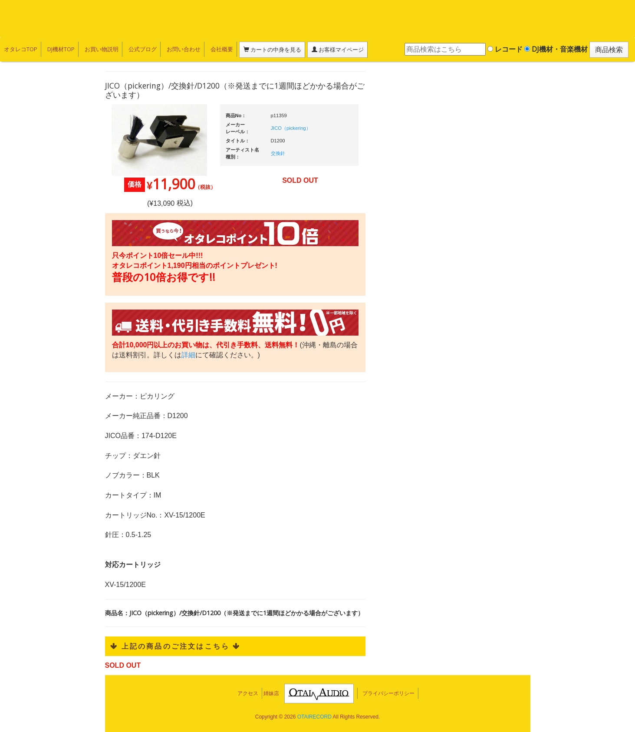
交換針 (278, 153)
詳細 (188, 355)
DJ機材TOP (60, 49)
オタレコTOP (20, 49)
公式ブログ (141, 49)
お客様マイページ (334, 49)
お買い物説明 (100, 49)
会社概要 (219, 49)
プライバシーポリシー (388, 693)
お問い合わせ (181, 49)
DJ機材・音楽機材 (556, 49)
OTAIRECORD (314, 717)
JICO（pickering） (291, 128)
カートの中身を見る (269, 49)
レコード (505, 49)
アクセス (247, 693)
